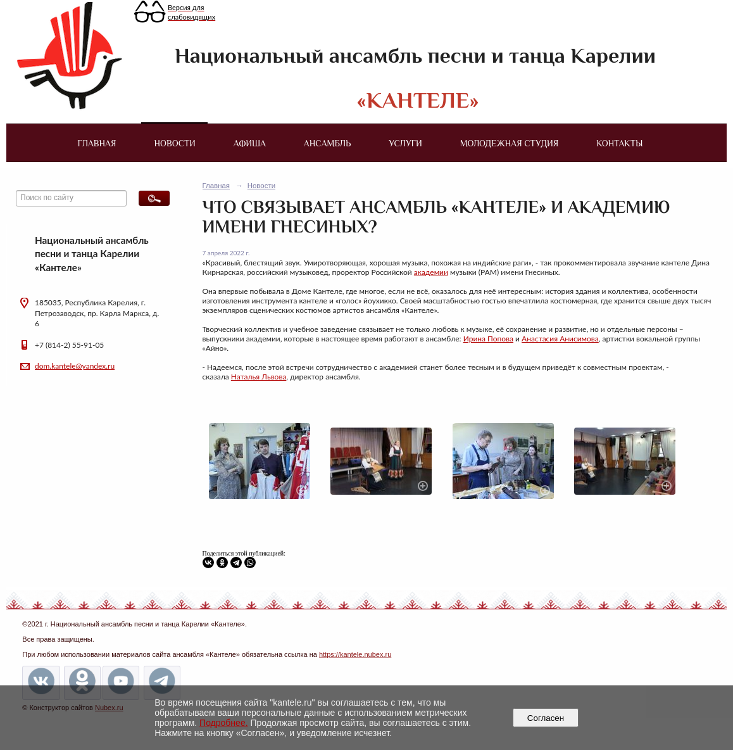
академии (431, 272)
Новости (175, 143)
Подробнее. (223, 723)
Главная (96, 143)
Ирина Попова (488, 338)
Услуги (405, 143)
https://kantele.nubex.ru (355, 654)
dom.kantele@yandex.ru (75, 366)
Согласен (545, 718)
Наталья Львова (259, 376)
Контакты (619, 143)
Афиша (250, 143)
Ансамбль (327, 143)
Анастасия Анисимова (560, 338)
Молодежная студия (509, 143)
